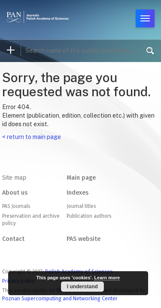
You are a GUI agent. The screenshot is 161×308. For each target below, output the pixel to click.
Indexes (77, 192)
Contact (13, 239)
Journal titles (81, 206)
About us (14, 192)
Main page (81, 177)
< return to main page (31, 136)
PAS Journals (16, 206)
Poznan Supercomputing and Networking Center (60, 298)
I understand (82, 287)
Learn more (107, 277)
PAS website (83, 239)
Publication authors (89, 216)
